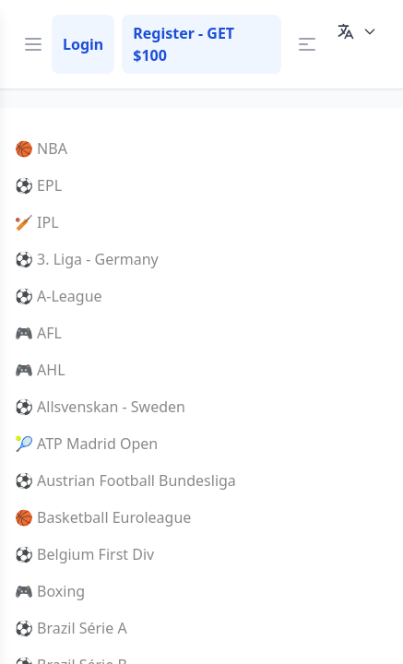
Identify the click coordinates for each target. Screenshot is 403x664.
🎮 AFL (38, 333)
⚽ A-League (58, 296)
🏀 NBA (41, 148)
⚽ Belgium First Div (84, 554)
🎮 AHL (40, 370)
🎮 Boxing (50, 591)
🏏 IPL (37, 222)
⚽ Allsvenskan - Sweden (100, 407)
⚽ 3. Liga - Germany (87, 259)
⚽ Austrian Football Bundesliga (125, 480)
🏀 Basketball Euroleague (103, 517)
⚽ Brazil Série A (71, 628)
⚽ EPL (38, 185)
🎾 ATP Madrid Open (86, 443)
